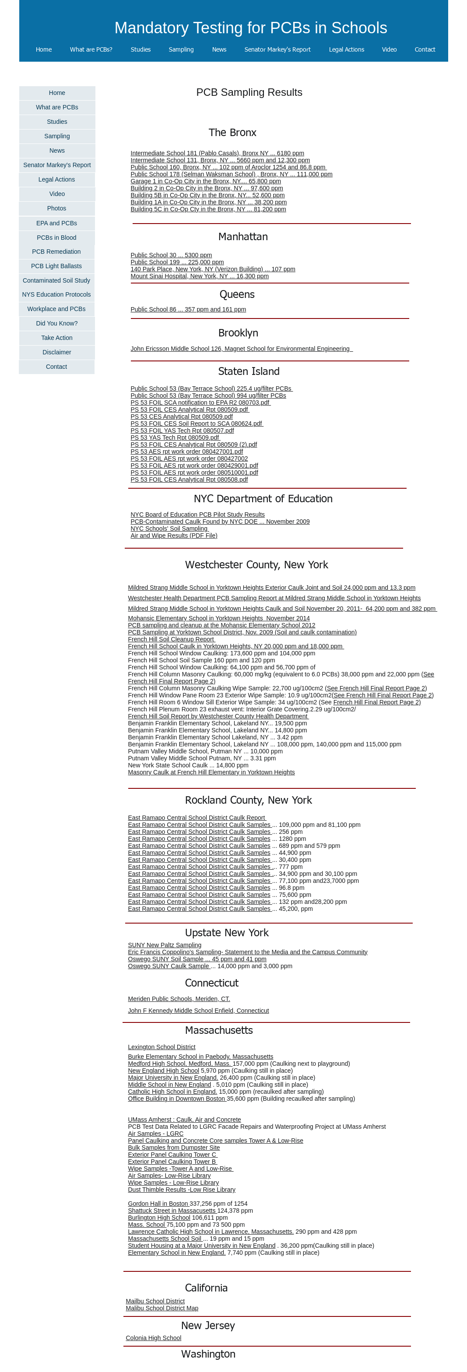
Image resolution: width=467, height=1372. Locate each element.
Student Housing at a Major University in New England (202, 1245)
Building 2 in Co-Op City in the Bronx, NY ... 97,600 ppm (207, 188)
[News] (57, 151)
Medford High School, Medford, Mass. (180, 1063)
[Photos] (57, 209)
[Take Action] (57, 338)
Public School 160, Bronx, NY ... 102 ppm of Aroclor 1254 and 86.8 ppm (229, 167)
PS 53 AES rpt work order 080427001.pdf (187, 451)
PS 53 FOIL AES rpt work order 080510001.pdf (194, 472)
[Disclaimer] (57, 353)
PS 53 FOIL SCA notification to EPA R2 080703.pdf (201, 402)
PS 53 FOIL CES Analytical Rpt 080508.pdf (189, 479)
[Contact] (57, 367)
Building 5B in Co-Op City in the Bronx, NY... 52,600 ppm (208, 195)
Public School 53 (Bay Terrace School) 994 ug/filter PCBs (208, 395)
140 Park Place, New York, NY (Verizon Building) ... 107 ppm (213, 269)
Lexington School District (162, 1046)
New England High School (164, 1070)
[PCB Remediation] (57, 252)
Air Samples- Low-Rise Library (169, 1175)
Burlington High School (159, 1217)
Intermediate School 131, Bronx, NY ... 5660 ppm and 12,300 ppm (220, 160)
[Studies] (57, 122)
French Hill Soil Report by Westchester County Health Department (218, 716)
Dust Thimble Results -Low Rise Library (182, 1189)
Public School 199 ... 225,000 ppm (177, 262)
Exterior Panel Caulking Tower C (173, 1154)
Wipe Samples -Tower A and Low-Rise (181, 1168)
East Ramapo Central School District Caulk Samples (200, 824)
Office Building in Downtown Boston (177, 1098)
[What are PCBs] (57, 108)
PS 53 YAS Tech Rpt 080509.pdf (176, 437)
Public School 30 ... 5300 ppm (171, 255)
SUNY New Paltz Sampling (165, 945)
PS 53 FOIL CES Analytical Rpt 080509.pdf (190, 409)
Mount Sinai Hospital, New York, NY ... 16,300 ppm (200, 276)
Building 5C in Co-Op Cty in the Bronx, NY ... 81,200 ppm (208, 209)
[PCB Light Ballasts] (57, 266)
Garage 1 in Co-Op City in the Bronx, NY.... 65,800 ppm (206, 181)
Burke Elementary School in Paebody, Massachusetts (201, 1056)
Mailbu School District (155, 1301)
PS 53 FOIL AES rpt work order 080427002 (189, 458)
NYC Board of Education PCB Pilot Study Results (198, 514)
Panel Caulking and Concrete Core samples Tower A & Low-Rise (216, 1140)
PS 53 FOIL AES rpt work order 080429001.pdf (194, 465)
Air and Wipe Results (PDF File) (174, 535)
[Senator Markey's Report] (57, 165)
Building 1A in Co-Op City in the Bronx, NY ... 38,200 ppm (209, 202)
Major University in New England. (173, 1077)
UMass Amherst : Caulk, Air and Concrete (184, 1119)
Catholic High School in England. (173, 1091)
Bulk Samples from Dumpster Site (174, 1147)
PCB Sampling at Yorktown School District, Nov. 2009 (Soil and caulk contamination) (242, 632)
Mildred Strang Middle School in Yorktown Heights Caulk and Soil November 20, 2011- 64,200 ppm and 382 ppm (283, 608)
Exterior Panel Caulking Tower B (173, 1161)
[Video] (57, 194)
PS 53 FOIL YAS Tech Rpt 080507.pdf (182, 430)
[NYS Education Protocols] (57, 295)
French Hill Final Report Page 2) (377, 702)
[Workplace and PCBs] (57, 309)
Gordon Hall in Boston (159, 1203)
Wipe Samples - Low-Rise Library (173, 1182)
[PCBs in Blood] (57, 238)
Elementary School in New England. (177, 1252)
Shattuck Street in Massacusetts (173, 1210)
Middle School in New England (169, 1084)
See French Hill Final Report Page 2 (376, 688)
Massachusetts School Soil (165, 1238)
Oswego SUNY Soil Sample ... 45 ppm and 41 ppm (197, 959)
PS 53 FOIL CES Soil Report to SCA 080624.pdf (197, 423)
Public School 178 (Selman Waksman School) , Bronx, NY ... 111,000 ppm (232, 174)
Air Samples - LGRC (156, 1133)
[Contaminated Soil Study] (57, 281)
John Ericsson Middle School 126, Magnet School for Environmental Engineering (242, 348)
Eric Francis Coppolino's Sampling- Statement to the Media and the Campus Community (248, 952)
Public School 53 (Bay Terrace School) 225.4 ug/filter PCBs (212, 388)
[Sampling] (57, 137)
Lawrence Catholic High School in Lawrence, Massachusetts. (211, 1231)
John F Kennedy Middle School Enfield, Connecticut (198, 1010)
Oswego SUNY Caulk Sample (169, 966)
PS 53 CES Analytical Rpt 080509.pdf (182, 416)
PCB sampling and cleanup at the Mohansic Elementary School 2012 (222, 625)
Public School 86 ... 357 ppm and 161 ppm (188, 309)
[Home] (57, 93)
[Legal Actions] (57, 180)
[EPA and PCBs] (57, 224)
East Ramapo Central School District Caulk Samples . (201, 866)
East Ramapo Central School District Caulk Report (197, 817)
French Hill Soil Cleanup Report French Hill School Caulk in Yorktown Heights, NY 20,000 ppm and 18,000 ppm (236, 643)
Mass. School (147, 1224)
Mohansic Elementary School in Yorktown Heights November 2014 (219, 618)
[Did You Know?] (57, 324)
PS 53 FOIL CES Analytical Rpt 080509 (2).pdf (194, 444)
